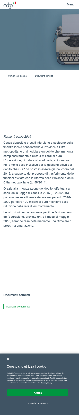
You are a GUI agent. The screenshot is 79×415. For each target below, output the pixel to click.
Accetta (38, 392)
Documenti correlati (44, 76)
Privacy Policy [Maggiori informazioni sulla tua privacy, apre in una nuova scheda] (46, 383)
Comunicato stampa (17, 76)
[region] (39, 384)
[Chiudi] (8, 359)
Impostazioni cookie (38, 403)
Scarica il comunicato (18, 306)
